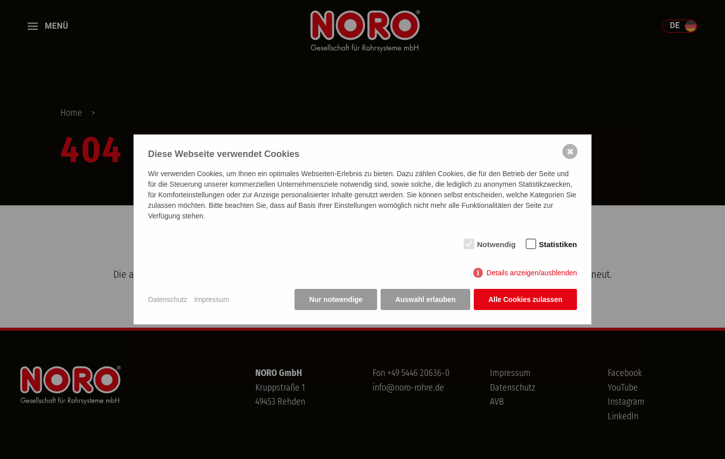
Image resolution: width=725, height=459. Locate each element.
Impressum (211, 299)
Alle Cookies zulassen (525, 299)
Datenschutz (167, 299)
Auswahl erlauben (425, 299)
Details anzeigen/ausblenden (531, 273)
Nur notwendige (335, 299)
